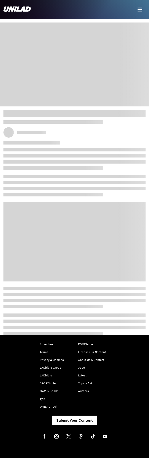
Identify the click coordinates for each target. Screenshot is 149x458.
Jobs (81, 368)
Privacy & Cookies (52, 360)
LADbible (46, 375)
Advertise (46, 344)
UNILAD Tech (49, 406)
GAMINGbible (49, 391)
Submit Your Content (74, 420)
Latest (82, 375)
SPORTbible (48, 383)
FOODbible (85, 344)
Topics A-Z (85, 383)
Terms (44, 352)
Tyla (42, 399)
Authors (83, 391)
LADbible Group (50, 368)
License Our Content (92, 352)
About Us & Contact (91, 360)
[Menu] (140, 9)
